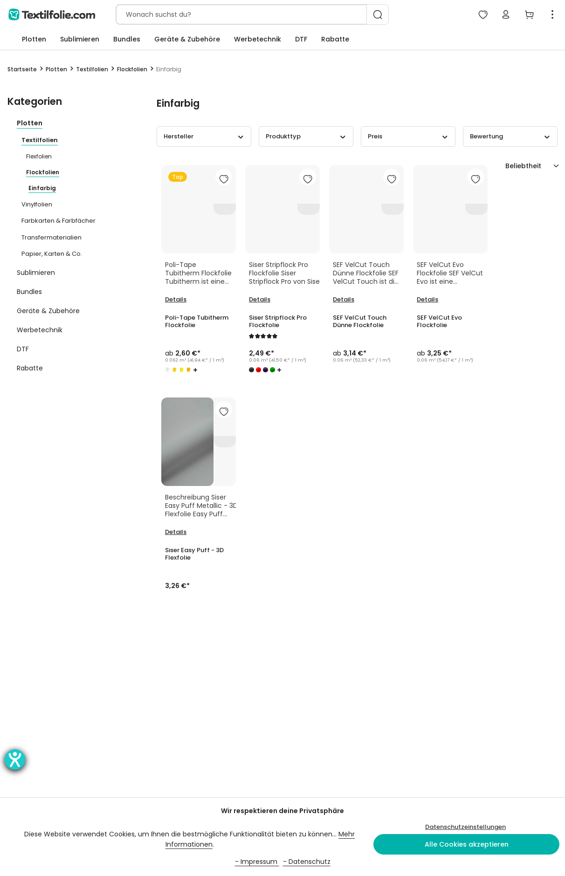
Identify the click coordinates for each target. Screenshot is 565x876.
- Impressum (257, 861)
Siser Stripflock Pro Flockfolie (278, 321)
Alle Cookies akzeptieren (467, 844)
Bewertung (510, 136)
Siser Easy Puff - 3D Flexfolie (194, 554)
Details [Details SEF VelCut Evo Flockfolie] (427, 299)
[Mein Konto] (506, 14)
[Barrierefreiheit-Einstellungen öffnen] (15, 759)
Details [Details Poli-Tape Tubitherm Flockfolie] (175, 299)
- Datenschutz (307, 861)
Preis (408, 136)
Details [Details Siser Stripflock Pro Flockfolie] (259, 299)
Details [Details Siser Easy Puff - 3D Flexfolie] (175, 531)
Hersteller (204, 136)
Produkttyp (306, 136)
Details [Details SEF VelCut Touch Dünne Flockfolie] (343, 299)
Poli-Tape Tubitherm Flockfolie (196, 321)
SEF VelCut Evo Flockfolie (439, 321)
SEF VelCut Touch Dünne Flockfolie (359, 321)
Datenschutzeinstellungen (465, 826)
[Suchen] (378, 14)
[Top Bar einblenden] (552, 14)
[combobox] (241, 14)
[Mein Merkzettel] (482, 14)
